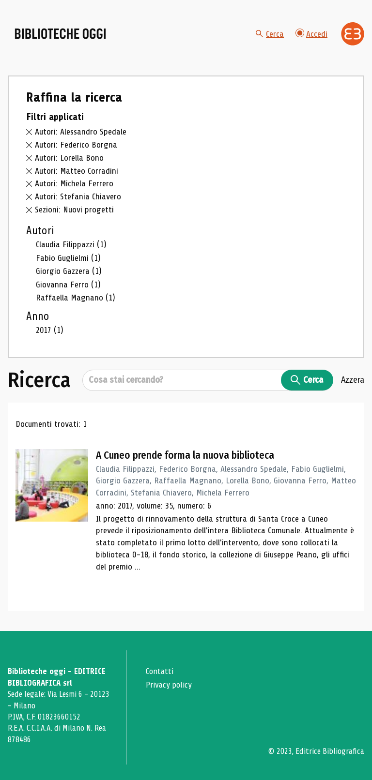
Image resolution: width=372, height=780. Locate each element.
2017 (49, 331)
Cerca (270, 34)
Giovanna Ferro (68, 285)
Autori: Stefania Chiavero (78, 197)
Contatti (159, 671)
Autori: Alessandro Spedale (80, 132)
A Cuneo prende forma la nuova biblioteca (185, 456)
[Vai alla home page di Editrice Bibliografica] (352, 34)
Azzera (352, 380)
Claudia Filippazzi (71, 245)
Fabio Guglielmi (68, 258)
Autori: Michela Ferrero (74, 184)
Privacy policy (169, 685)
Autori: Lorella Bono (69, 158)
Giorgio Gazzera (69, 271)
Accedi (311, 34)
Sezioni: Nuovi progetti (74, 210)
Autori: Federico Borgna (76, 145)
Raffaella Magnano (75, 298)
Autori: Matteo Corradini (76, 171)
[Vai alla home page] (62, 34)
